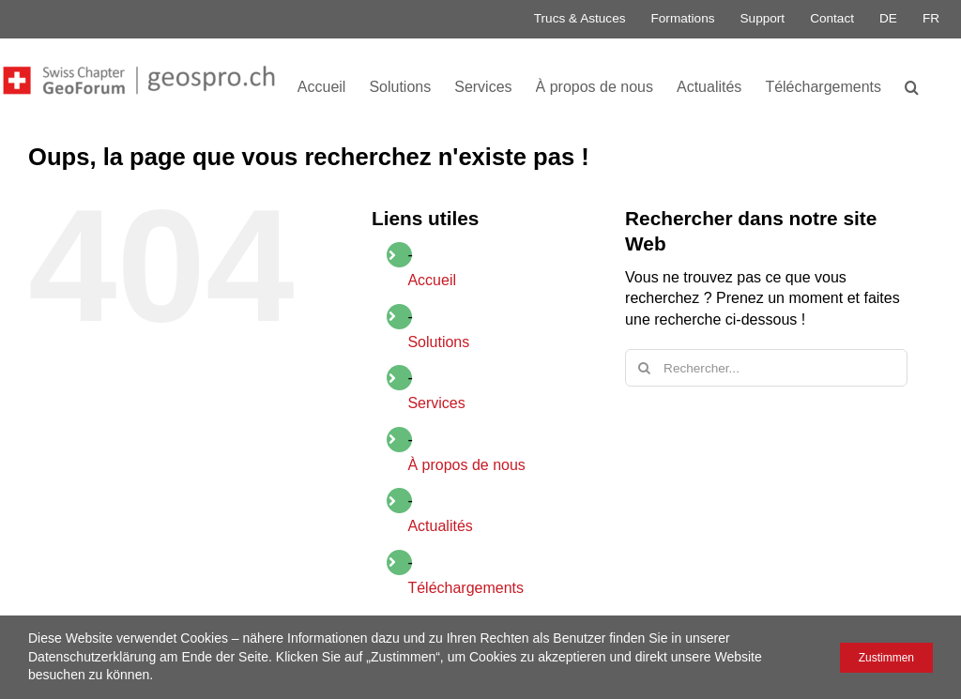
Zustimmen (886, 657)
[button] (912, 85)
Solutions (438, 342)
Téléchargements (465, 588)
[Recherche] (644, 368)
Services (436, 403)
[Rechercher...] (766, 368)
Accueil (431, 280)
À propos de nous (466, 465)
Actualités (439, 526)
